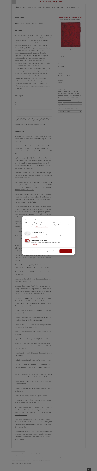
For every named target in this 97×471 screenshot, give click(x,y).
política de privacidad (41, 226)
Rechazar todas (31, 251)
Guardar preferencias (48, 251)
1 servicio (34, 237)
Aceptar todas (66, 251)
